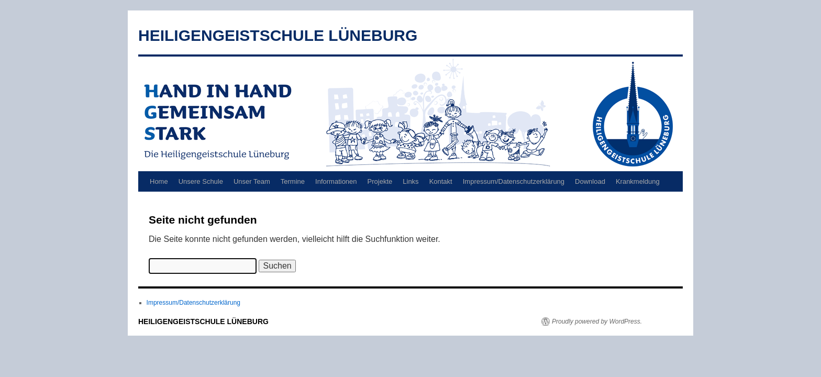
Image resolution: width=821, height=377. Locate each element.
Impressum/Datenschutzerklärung (513, 181)
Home (159, 181)
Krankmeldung (638, 181)
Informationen (336, 181)
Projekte (380, 181)
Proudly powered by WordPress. (597, 321)
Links (410, 181)
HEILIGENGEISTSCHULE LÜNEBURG (277, 35)
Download (590, 181)
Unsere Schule (201, 181)
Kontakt (440, 181)
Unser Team (252, 181)
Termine (293, 181)
